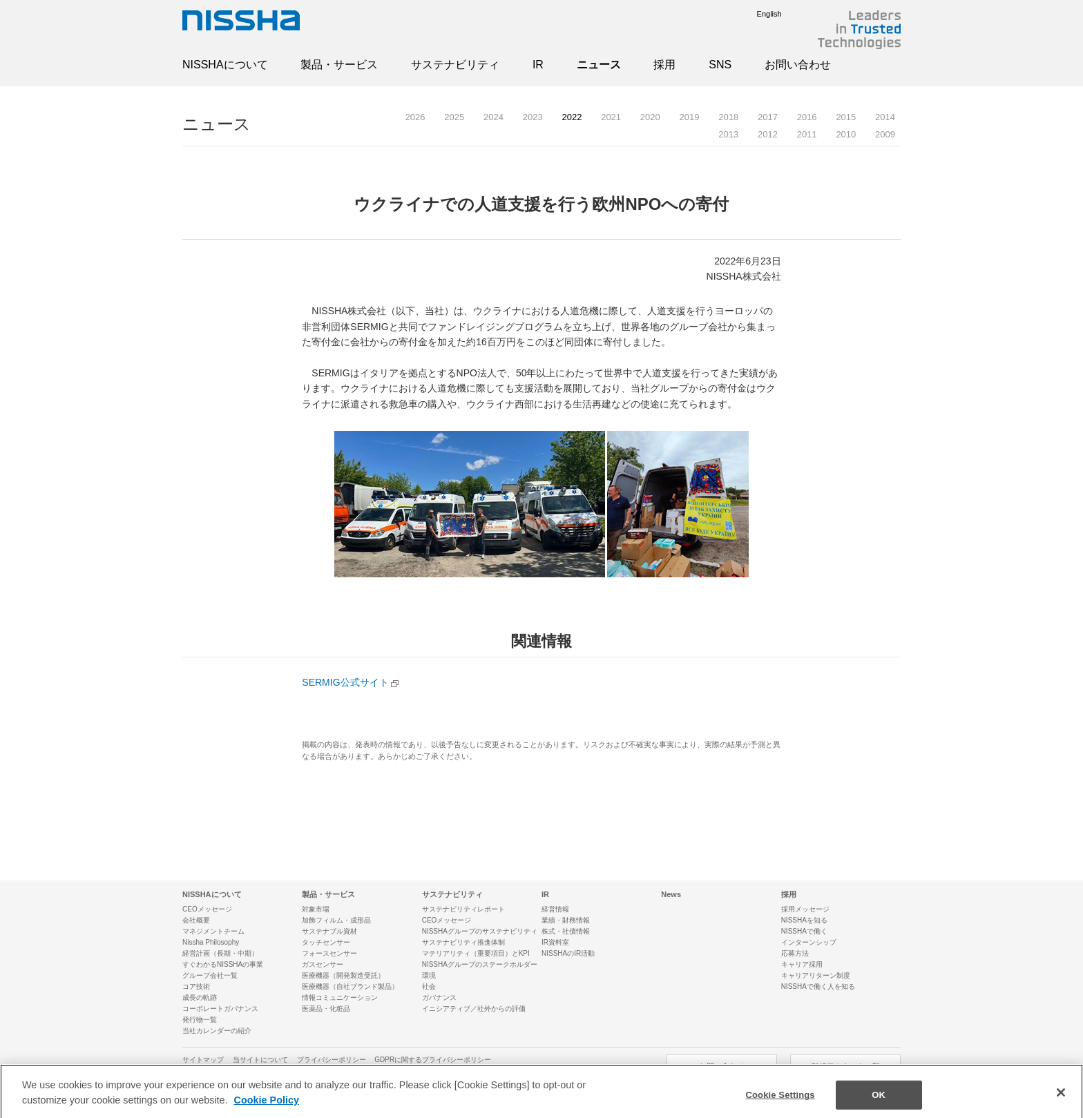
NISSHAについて (225, 64)
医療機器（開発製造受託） (343, 975)
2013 (728, 134)
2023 (533, 117)
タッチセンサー (326, 942)
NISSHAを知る (804, 920)
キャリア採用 (802, 964)
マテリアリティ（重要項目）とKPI (476, 953)
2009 (885, 134)
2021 (611, 117)
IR (538, 64)
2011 (807, 134)
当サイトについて (260, 1059)
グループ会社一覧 (210, 975)
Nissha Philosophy (210, 942)
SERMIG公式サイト (345, 682)
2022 (572, 117)
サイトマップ (203, 1059)
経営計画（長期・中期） (220, 953)
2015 (846, 117)
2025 (454, 117)
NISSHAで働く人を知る (818, 986)
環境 (429, 975)
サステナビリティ (455, 64)
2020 (650, 117)
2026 (415, 117)
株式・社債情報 (566, 931)
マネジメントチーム (213, 931)
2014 (885, 117)
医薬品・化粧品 (326, 1008)
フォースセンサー (329, 953)
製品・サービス (339, 64)
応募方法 (795, 953)
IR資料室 (555, 942)
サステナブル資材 (329, 931)
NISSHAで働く (804, 931)
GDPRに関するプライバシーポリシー (432, 1059)
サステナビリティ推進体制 (463, 942)
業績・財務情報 (566, 920)
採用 (664, 64)
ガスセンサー (322, 964)
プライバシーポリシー (331, 1059)
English (759, 14)
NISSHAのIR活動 (568, 953)
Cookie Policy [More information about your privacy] (266, 1107)
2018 (728, 117)
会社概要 (196, 920)
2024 (493, 117)
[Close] (1061, 1101)
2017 (768, 117)
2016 (807, 117)
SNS (720, 64)
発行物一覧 (199, 1019)
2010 (846, 134)
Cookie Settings (780, 1103)
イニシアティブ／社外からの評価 (474, 1008)
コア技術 (196, 986)
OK (878, 1103)
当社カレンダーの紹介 (216, 1030)
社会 (429, 986)
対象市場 (315, 909)
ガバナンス (439, 997)
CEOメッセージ (207, 909)
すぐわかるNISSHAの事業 (222, 964)
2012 (768, 134)
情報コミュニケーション (340, 997)
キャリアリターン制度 (815, 975)
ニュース (599, 64)
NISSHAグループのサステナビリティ (479, 931)
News (671, 894)
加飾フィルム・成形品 (336, 920)
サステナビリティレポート (463, 909)
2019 (690, 117)
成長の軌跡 (199, 997)
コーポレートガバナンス (220, 1008)
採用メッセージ (805, 909)
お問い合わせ (798, 64)
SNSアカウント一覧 (845, 1066)
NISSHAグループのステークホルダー (479, 964)
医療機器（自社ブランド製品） (350, 986)
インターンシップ (808, 942)
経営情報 (555, 909)
